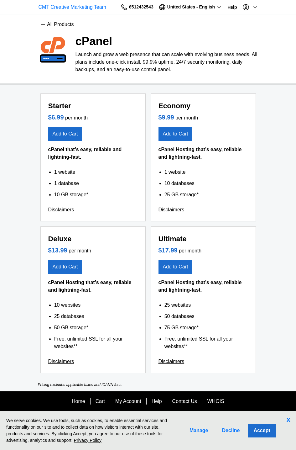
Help (157, 401)
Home (78, 401)
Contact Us (184, 401)
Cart (100, 401)
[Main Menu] (60, 24)
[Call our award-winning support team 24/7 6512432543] (217, 7)
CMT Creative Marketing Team (66, 7)
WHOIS (215, 401)
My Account (128, 401)
